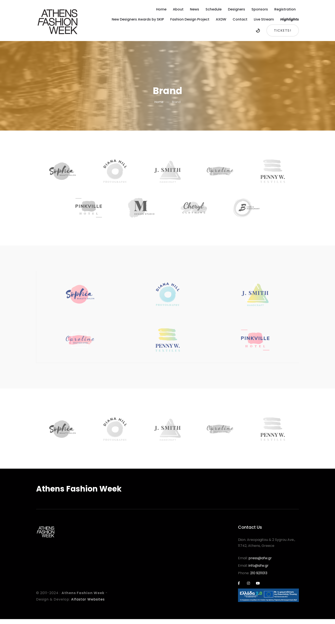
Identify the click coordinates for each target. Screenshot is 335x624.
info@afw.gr (258, 570)
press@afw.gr (260, 563)
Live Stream (264, 19)
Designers (236, 9)
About (178, 9)
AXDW (221, 19)
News (194, 9)
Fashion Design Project (189, 19)
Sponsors (259, 9)
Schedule (214, 9)
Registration (285, 9)
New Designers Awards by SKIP (138, 19)
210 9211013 (258, 577)
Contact (240, 19)
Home (161, 9)
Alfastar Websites (88, 604)
